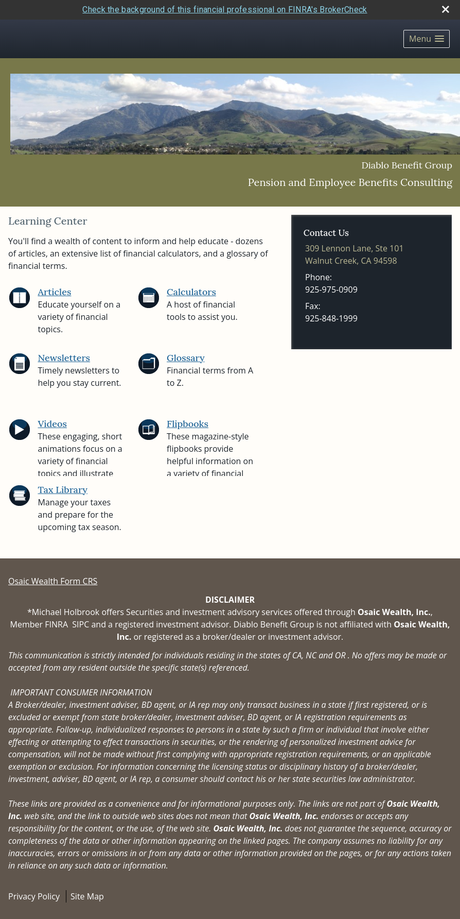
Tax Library (62, 490)
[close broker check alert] (445, 9)
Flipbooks (187, 424)
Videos (52, 424)
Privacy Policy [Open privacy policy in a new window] (34, 896)
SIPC (80, 624)
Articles (55, 292)
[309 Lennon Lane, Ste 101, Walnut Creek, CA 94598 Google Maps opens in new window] (354, 254)
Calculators (191, 292)
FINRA (56, 624)
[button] (426, 39)
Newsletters (64, 358)
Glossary (185, 358)
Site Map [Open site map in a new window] (87, 896)
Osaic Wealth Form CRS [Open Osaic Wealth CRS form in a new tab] (52, 581)
